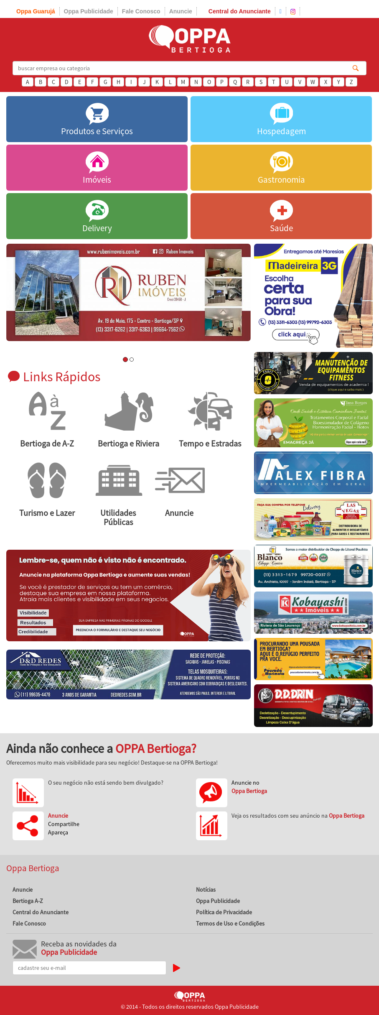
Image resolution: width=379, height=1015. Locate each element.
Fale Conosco (141, 11)
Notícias (206, 889)
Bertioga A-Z (28, 901)
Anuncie (180, 11)
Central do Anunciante (240, 11)
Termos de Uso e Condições (230, 923)
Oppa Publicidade (88, 11)
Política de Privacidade (224, 912)
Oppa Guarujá (35, 11)
